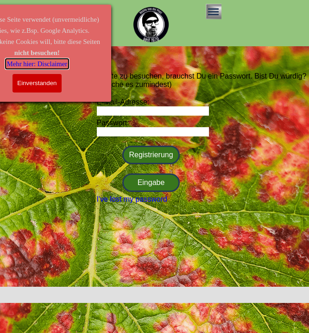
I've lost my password (132, 199)
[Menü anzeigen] (213, 11)
